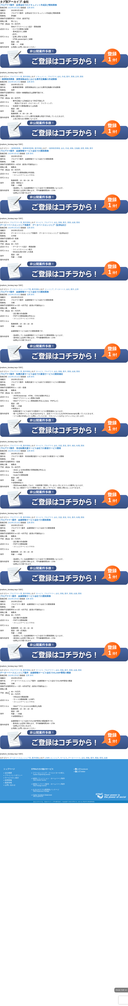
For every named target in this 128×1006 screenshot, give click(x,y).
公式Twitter (80, 771)
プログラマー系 (16, 77)
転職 (78, 446)
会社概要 (8, 773)
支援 (60, 446)
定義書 (77, 148)
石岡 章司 (31, 8)
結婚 (73, 222)
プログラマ (52, 77)
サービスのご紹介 (12, 778)
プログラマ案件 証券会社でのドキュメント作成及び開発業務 (28, 5)
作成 (63, 77)
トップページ (9, 769)
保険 (71, 148)
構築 (97, 758)
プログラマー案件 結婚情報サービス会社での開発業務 (25, 520)
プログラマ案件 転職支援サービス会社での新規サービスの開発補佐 (31, 374)
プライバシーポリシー (13, 775)
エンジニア (49, 289)
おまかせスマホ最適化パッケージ (49, 790)
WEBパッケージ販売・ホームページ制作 (49, 784)
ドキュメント (41, 77)
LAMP (47, 758)
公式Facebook (81, 769)
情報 (60, 222)
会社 (59, 77)
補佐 (73, 446)
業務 (72, 77)
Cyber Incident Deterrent (49, 795)
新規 (64, 446)
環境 (101, 758)
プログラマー (49, 593)
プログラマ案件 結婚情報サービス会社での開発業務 (24, 151)
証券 (77, 77)
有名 (69, 517)
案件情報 (26, 77)
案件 (68, 77)
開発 (81, 77)
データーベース (74, 758)
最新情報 (8, 783)
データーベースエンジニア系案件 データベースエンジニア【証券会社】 (33, 225)
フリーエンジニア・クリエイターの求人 (49, 773)
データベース (60, 289)
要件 (91, 148)
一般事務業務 (15, 148)
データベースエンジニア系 (20, 289)
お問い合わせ (10, 785)
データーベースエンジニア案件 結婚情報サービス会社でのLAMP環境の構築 (35, 673)
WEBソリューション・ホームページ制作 (49, 779)
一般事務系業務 (27, 148)
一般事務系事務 (54, 148)
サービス (39, 222)
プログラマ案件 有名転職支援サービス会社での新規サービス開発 (30, 448)
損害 (82, 148)
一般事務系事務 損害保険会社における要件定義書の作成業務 (28, 79)
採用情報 (8, 780)
